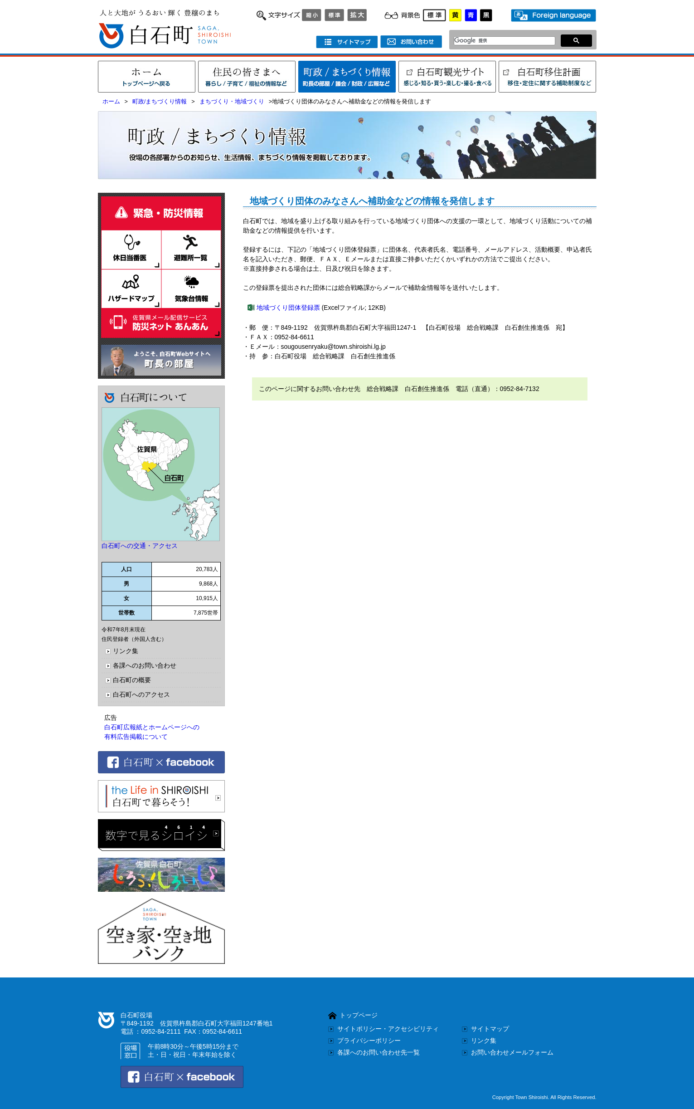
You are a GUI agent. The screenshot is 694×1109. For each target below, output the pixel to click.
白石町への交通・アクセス (140, 545)
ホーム (111, 101)
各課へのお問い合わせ (144, 665)
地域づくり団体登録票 (288, 307)
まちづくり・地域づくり (231, 101)
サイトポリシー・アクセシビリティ (388, 1028)
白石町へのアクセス (141, 694)
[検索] (502, 41)
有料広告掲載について (136, 736)
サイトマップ (490, 1028)
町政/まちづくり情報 (159, 101)
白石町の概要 (132, 680)
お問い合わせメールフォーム (512, 1052)
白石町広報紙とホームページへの (151, 727)
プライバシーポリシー (369, 1040)
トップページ (359, 1015)
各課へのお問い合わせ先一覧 (378, 1052)
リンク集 (125, 651)
